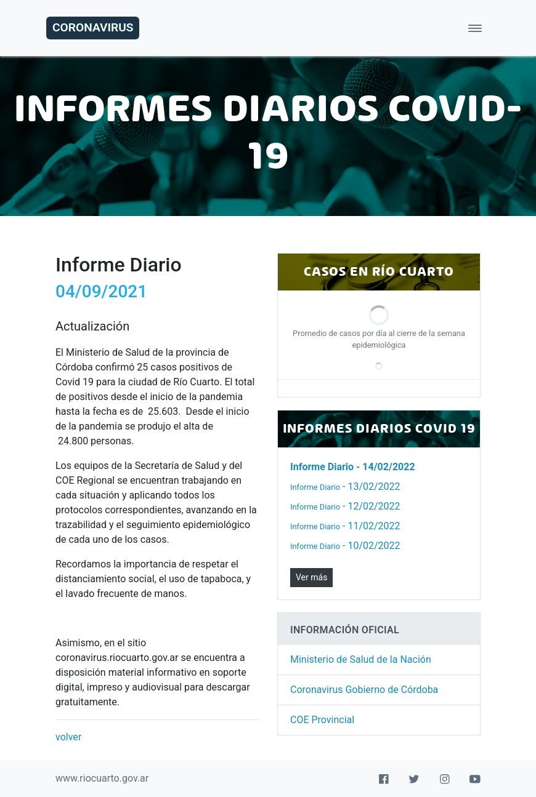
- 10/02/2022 (345, 545)
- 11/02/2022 (345, 526)
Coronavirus (92, 27)
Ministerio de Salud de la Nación (360, 659)
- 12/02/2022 (345, 506)
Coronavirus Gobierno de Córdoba (364, 689)
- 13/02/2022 (345, 486)
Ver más (311, 577)
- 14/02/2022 (352, 467)
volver (68, 737)
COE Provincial (322, 720)
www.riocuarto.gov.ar (101, 778)
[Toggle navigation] (475, 28)
